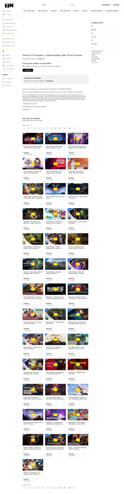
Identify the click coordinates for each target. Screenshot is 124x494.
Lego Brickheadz (95, 58)
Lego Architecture (95, 53)
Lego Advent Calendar (97, 51)
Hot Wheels (94, 44)
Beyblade (93, 29)
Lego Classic (94, 62)
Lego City (93, 60)
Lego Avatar (94, 56)
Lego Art (93, 55)
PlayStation (41, 58)
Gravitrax (93, 37)
